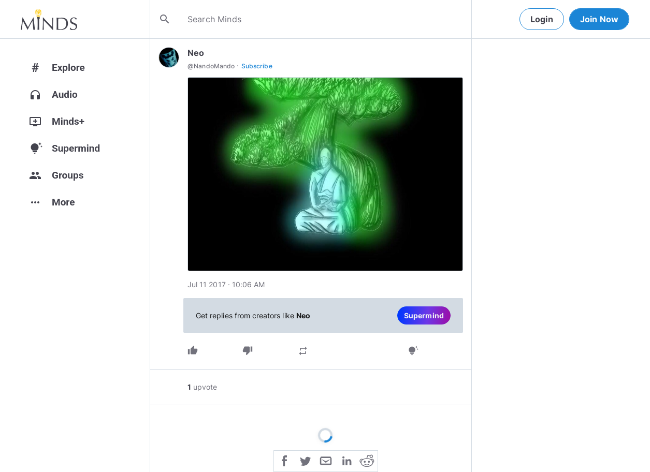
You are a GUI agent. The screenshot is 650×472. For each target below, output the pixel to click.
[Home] (49, 19)
